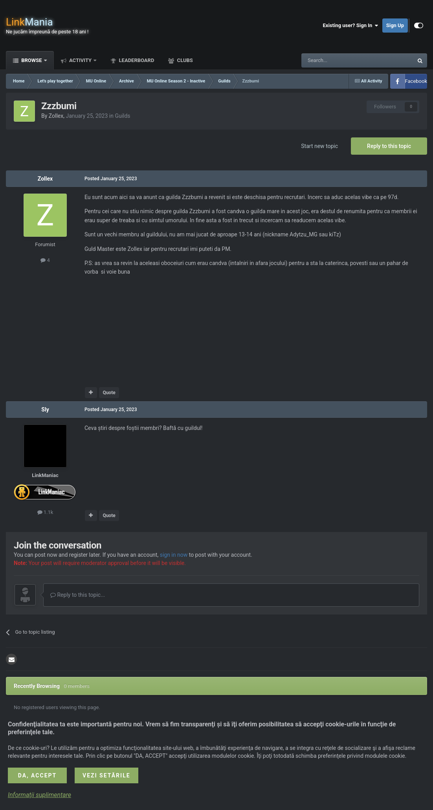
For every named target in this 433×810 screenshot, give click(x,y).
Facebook (416, 81)
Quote (109, 392)
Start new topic (319, 146)
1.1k (45, 512)
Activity (80, 60)
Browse (31, 60)
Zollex (56, 116)
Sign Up (395, 25)
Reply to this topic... (77, 595)
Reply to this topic (389, 146)
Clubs (184, 60)
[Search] (338, 60)
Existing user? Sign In (350, 25)
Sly (45, 409)
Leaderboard (135, 60)
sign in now (174, 555)
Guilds (122, 116)
